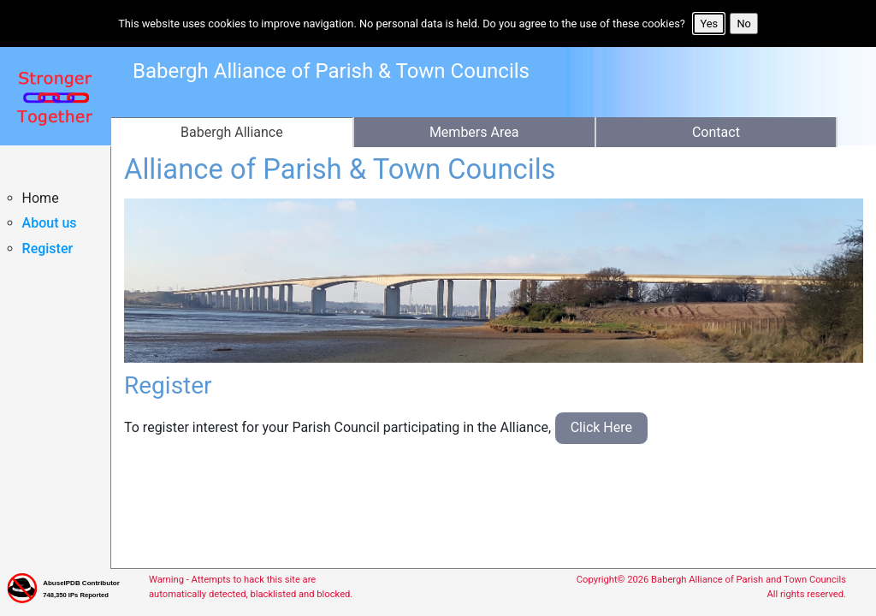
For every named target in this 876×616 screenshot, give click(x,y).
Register (48, 248)
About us (49, 223)
